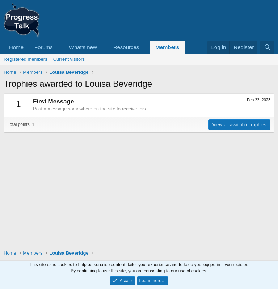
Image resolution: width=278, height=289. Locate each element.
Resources (126, 47)
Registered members (25, 59)
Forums (43, 47)
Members (167, 47)
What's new (83, 47)
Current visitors (69, 59)
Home (16, 47)
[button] (59, 47)
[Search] (267, 47)
